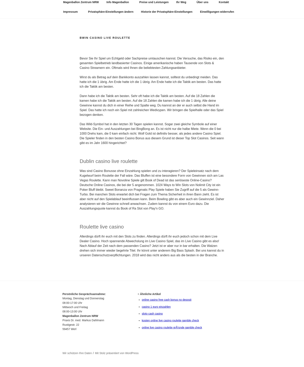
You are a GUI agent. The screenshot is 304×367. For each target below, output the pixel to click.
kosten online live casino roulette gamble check (170, 320)
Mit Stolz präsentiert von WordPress (117, 353)
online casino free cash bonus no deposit (166, 299)
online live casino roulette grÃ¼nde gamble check (172, 327)
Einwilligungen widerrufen (217, 11)
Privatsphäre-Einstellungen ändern (111, 11)
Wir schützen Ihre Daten (77, 353)
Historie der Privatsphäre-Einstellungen (166, 11)
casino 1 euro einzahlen (156, 306)
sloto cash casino (152, 313)
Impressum (72, 11)
